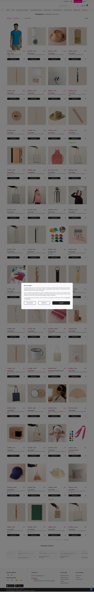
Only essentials (30, 302)
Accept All (61, 302)
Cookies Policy (67, 297)
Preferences (44, 302)
